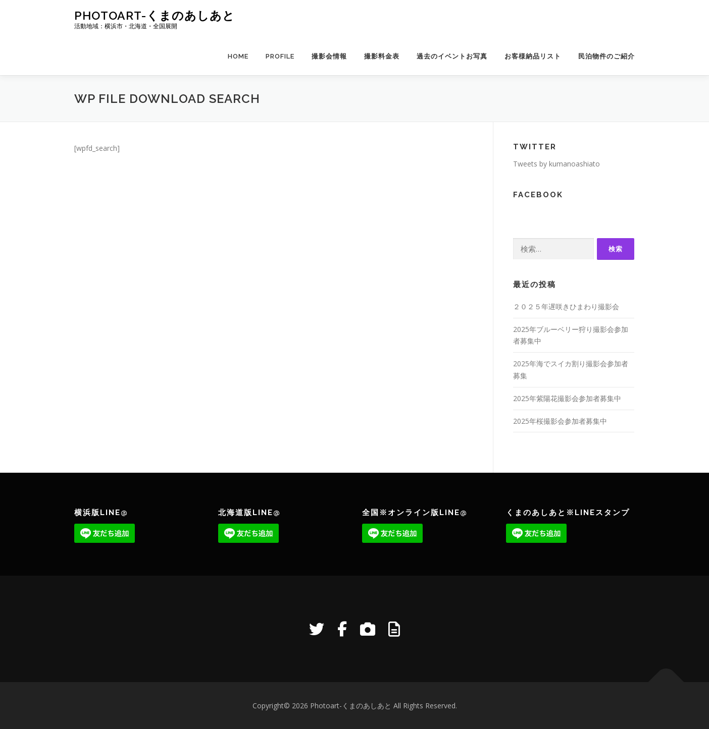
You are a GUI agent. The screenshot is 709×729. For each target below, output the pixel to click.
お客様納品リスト (532, 56)
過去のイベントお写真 (452, 56)
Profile (280, 56)
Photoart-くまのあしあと (154, 15)
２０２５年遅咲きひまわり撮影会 (566, 306)
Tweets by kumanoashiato (556, 164)
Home (238, 56)
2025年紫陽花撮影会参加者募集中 (567, 398)
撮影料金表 (381, 56)
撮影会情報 (329, 56)
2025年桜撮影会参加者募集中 (560, 421)
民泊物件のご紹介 (606, 56)
